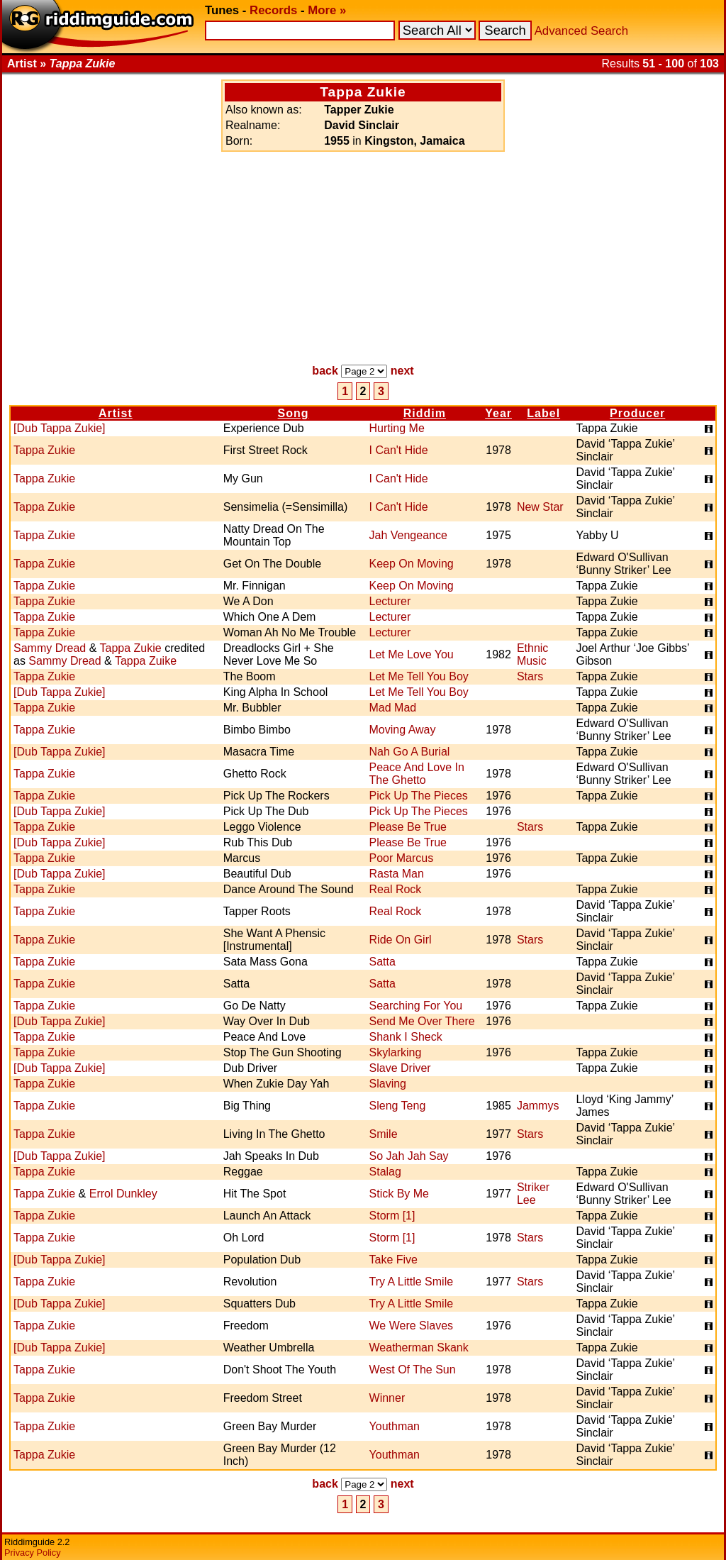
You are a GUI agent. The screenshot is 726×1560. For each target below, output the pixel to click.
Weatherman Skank (419, 1348)
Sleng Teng (397, 1106)
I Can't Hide (398, 450)
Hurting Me (397, 428)
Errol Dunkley (123, 1194)
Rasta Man (396, 874)
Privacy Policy (32, 1552)
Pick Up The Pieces (418, 796)
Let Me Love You (411, 654)
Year (498, 413)
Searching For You (416, 1006)
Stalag (385, 1172)
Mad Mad (393, 708)
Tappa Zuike (146, 661)
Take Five (393, 1260)
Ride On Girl (400, 940)
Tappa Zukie (44, 450)
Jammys (538, 1106)
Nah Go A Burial (409, 752)
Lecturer (390, 601)
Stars (530, 676)
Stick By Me (399, 1194)
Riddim (424, 413)
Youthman (394, 1426)
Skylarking (395, 1052)
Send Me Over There (422, 1021)
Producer (637, 413)
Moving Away (402, 730)
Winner (387, 1398)
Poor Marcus (401, 858)
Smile (383, 1134)
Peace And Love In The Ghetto (416, 773)
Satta (382, 962)
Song (293, 413)
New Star (540, 507)
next (402, 371)
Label (543, 413)
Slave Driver (400, 1068)
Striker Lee (533, 1193)
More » (327, 10)
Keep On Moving (411, 564)
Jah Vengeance (408, 535)
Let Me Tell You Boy (419, 676)
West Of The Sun (412, 1369)
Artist (116, 413)
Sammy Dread (49, 648)
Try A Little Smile (411, 1282)
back (324, 371)
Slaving (387, 1084)
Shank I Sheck (405, 1037)
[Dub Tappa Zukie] (59, 428)
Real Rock (395, 889)
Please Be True (408, 827)
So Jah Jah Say (409, 1156)
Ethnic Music (532, 654)
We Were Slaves (411, 1326)
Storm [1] (392, 1216)
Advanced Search (581, 31)
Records (273, 10)
